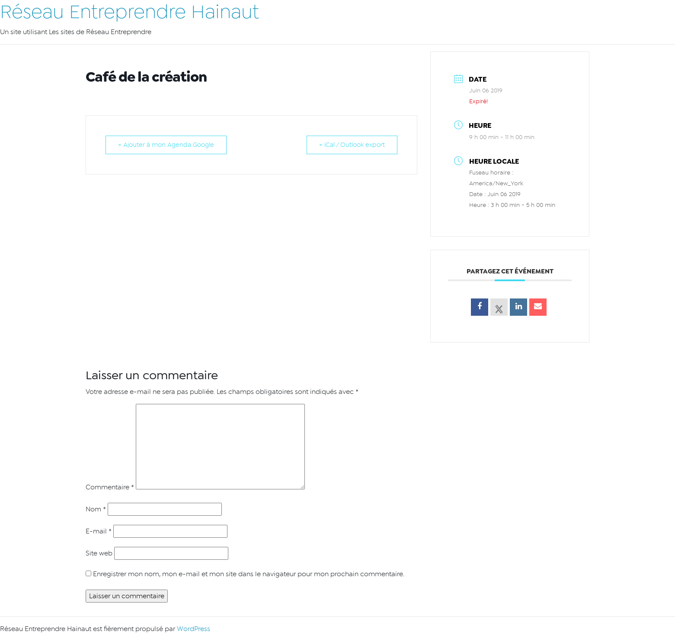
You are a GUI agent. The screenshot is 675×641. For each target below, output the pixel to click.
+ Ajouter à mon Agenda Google (166, 145)
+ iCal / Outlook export (352, 145)
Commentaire (110, 487)
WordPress (193, 629)
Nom (96, 509)
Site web (99, 553)
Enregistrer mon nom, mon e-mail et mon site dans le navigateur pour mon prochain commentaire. (248, 574)
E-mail (99, 531)
